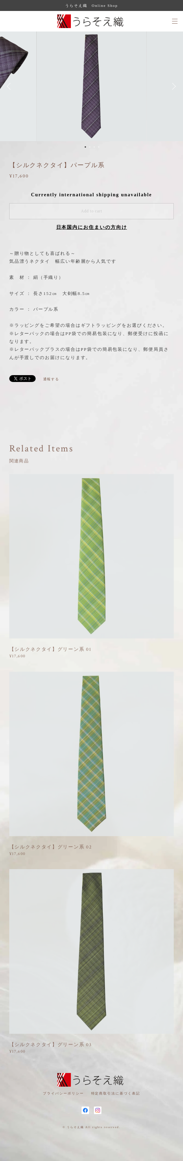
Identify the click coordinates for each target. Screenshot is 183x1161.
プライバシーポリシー (63, 1093)
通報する (51, 379)
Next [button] (172, 86)
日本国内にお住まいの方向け (91, 227)
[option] (91, 86)
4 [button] (98, 147)
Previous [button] (10, 86)
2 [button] (89, 147)
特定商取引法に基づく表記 (115, 1093)
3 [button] (94, 147)
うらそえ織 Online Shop (91, 5)
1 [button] (85, 147)
